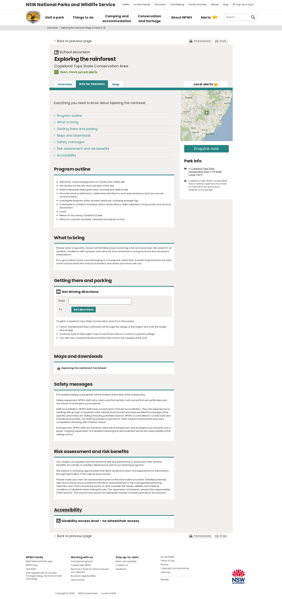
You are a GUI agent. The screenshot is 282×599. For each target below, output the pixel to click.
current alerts (87, 72)
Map (115, 84)
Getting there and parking (77, 129)
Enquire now (206, 148)
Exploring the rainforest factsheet (84, 368)
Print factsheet (202, 41)
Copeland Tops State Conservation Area (201, 170)
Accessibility (66, 155)
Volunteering (177, 4)
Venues (215, 4)
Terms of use (168, 560)
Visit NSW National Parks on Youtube (44, 593)
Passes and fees (197, 4)
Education (160, 4)
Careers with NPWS (81, 565)
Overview (65, 84)
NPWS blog (32, 565)
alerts (206, 84)
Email (223, 41)
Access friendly (142, 4)
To (60, 309)
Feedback (121, 569)
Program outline (69, 116)
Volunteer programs (82, 561)
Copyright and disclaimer (175, 568)
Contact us (122, 565)
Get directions (84, 309)
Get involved (78, 579)
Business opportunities (83, 575)
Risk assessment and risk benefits (83, 149)
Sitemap (165, 572)
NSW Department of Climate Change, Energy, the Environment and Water (44, 575)
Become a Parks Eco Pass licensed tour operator (90, 571)
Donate (165, 579)
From (62, 301)
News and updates (126, 561)
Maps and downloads (74, 135)
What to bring (67, 122)
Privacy (165, 564)
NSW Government (87, 593)
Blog (225, 4)
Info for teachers (92, 84)
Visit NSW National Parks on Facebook (29, 593)
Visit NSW (31, 569)
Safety (125, 4)
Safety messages (71, 142)
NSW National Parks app (39, 561)
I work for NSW (108, 593)
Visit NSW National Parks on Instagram (37, 593)
